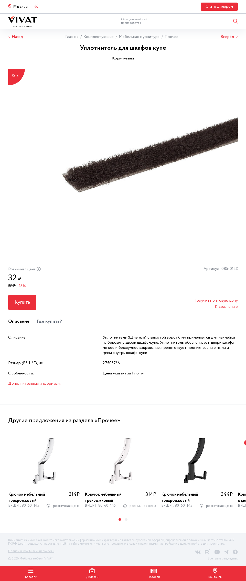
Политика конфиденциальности (31, 551)
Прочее (171, 37)
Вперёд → (229, 36)
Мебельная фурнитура (139, 37)
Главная (71, 37)
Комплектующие (98, 37)
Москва (20, 7)
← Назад (15, 36)
